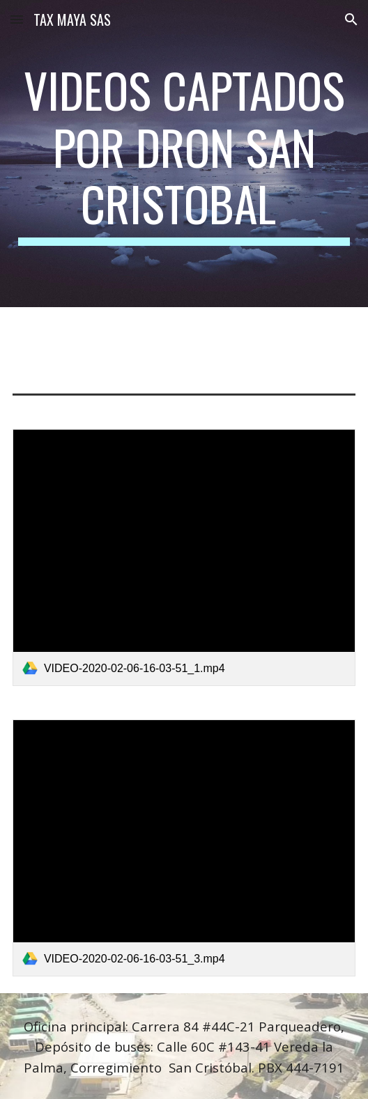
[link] (184, 557)
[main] (184, 153)
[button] (16, 19)
